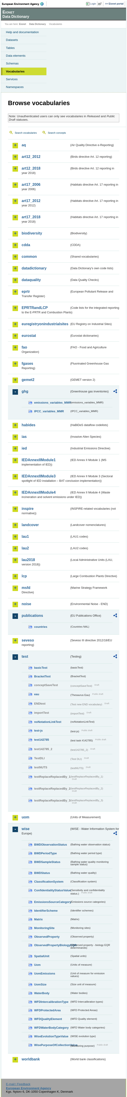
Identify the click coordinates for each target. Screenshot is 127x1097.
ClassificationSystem (49, 881)
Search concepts (57, 132)
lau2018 (28, 560)
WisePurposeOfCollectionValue (52, 1045)
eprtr (26, 291)
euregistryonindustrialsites (45, 324)
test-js (38, 730)
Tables (10, 48)
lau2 (25, 548)
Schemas (12, 63)
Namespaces (15, 87)
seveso (28, 640)
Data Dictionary (37, 24)
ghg (25, 391)
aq (24, 145)
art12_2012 (31, 157)
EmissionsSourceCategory (52, 902)
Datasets (12, 40)
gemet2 (28, 380)
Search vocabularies (26, 132)
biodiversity (32, 233)
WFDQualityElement (48, 1019)
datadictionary (34, 268)
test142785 (41, 739)
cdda (26, 245)
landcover (30, 525)
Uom (37, 965)
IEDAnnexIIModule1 (39, 460)
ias (24, 437)
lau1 (25, 536)
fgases (27, 363)
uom (25, 817)
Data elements (15, 55)
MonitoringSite (44, 928)
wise (26, 829)
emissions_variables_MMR (52, 402)
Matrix (38, 919)
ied (24, 448)
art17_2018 (31, 217)
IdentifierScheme (46, 910)
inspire (27, 509)
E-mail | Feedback (18, 1084)
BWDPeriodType (45, 853)
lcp (24, 576)
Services (12, 79)
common (29, 256)
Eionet (22, 24)
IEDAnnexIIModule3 (39, 476)
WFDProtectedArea (47, 1010)
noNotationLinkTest (47, 722)
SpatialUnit (41, 956)
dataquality (31, 280)
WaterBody (41, 993)
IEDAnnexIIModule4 (39, 492)
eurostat (29, 336)
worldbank (31, 1059)
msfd (26, 588)
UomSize (40, 984)
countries (40, 626)
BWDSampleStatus (47, 862)
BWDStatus (42, 873)
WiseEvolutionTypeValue (51, 1036)
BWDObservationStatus (50, 844)
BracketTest (42, 676)
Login (93, 3)
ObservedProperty (47, 936)
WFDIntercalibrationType (51, 1002)
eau (36, 694)
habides (28, 425)
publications (32, 616)
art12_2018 (31, 168)
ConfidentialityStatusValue (52, 890)
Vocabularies (15, 71)
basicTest (40, 667)
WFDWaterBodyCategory (51, 1027)
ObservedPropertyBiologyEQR (52, 945)
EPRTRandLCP (35, 308)
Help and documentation (22, 32)
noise (26, 604)
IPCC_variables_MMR (49, 411)
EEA (24, 4)
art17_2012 (31, 201)
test (25, 656)
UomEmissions (44, 973)
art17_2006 (31, 184)
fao (24, 347)
